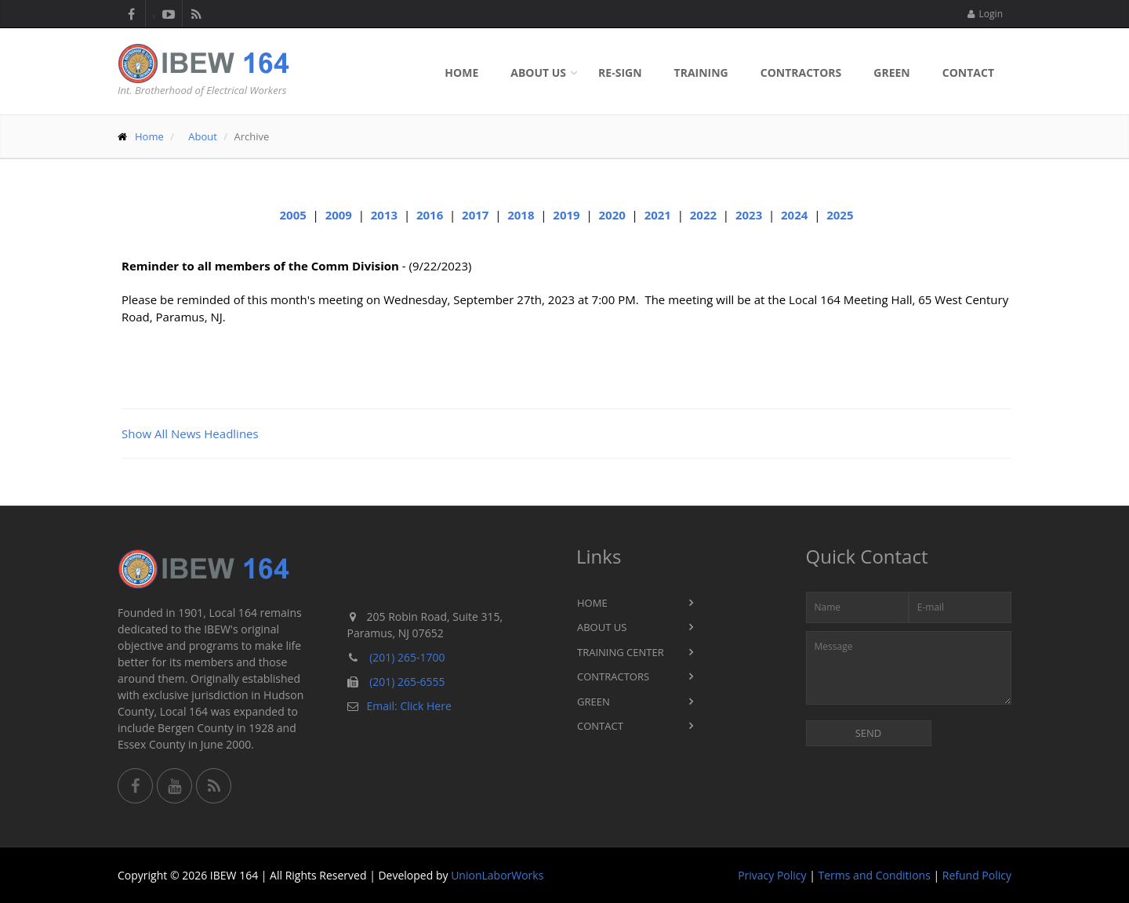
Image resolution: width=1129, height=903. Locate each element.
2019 (566, 215)
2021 (657, 215)
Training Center (620, 652)
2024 (794, 215)
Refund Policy (976, 875)
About (202, 136)
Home (461, 72)
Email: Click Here (409, 705)
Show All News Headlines (190, 433)
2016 (429, 215)
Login (985, 13)
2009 (338, 215)
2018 (520, 215)
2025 (839, 215)
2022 (703, 215)
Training (701, 72)
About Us (538, 72)
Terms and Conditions (875, 875)
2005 (293, 215)
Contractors (801, 72)
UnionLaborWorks (497, 875)
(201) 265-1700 (407, 657)
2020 (611, 215)
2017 (475, 215)
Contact (968, 72)
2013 (384, 215)
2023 (748, 215)
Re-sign (619, 72)
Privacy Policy (772, 875)
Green (891, 72)
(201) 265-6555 (407, 681)
